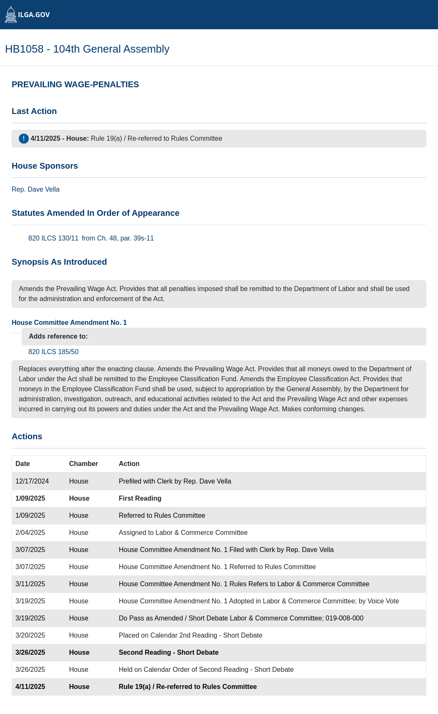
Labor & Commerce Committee (202, 532)
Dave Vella (44, 189)
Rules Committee (197, 138)
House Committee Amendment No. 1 (69, 322)
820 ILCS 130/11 (53, 238)
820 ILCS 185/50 (53, 351)
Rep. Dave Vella (207, 481)
